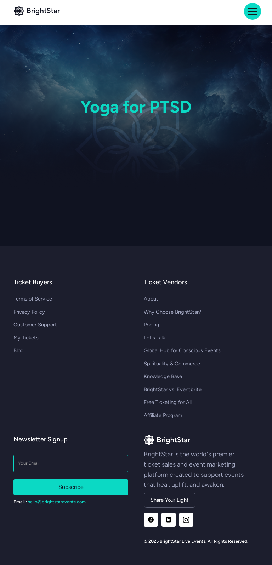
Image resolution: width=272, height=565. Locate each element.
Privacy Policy (29, 312)
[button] (251, 11)
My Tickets (26, 338)
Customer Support (35, 324)
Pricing (151, 324)
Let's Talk (154, 338)
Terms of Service (32, 299)
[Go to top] (36, 12)
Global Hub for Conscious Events (182, 350)
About (151, 299)
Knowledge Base (163, 376)
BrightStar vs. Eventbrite (173, 389)
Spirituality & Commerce (172, 363)
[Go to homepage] (167, 441)
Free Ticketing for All (168, 402)
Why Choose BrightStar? (172, 312)
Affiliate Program (163, 415)
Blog (18, 350)
